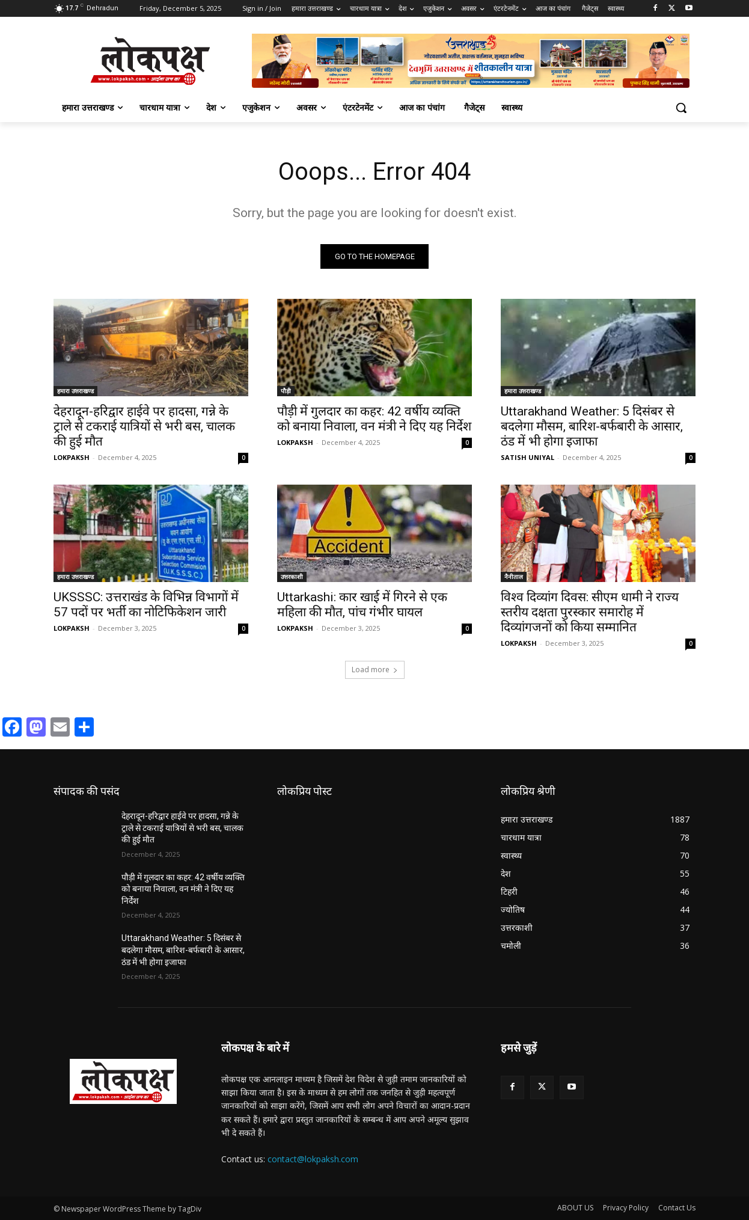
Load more (375, 669)
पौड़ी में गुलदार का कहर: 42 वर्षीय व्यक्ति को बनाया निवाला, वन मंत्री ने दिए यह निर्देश (374, 419)
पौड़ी (286, 391)
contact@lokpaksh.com (313, 1159)
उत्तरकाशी (292, 576)
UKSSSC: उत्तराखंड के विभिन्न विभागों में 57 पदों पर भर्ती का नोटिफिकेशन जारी (146, 604)
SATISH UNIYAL (527, 457)
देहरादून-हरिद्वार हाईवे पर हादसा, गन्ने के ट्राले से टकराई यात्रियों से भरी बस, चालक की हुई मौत (144, 426)
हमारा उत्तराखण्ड (75, 391)
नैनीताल (513, 576)
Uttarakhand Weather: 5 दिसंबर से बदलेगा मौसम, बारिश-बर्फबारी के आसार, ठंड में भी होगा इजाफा (592, 426)
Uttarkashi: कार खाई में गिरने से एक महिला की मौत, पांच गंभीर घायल (362, 604)
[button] (681, 107)
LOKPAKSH (72, 457)
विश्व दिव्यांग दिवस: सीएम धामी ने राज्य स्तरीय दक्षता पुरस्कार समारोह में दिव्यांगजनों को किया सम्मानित (590, 612)
